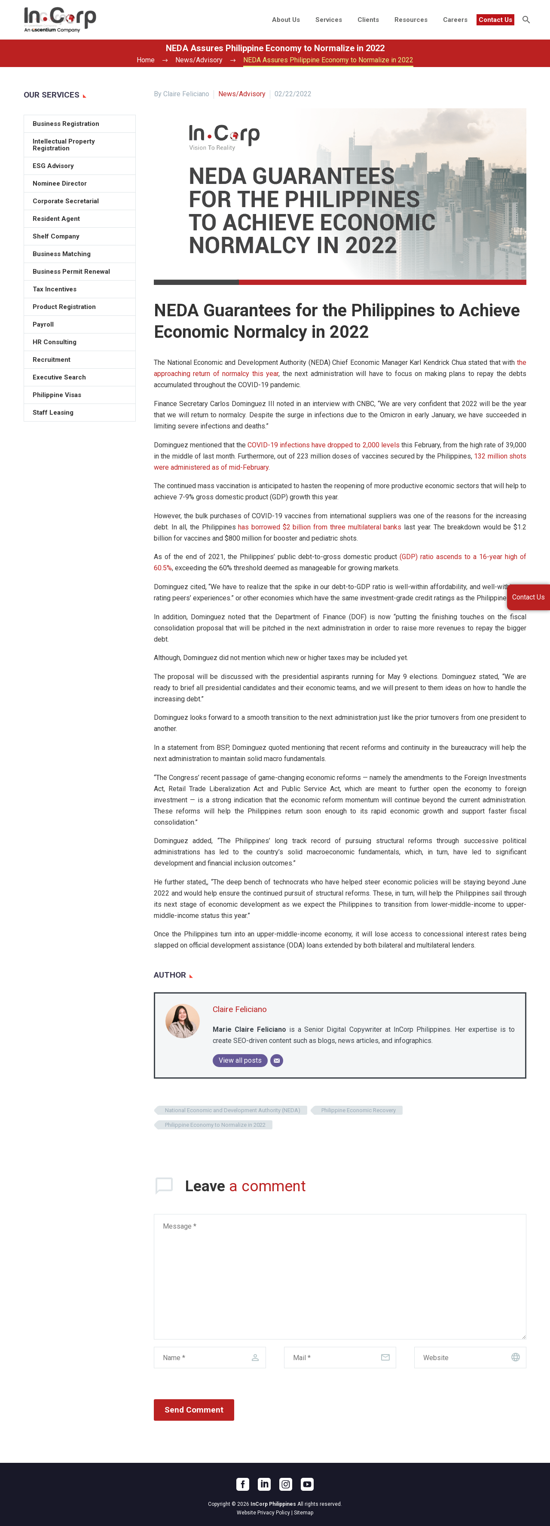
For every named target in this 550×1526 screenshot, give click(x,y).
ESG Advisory (53, 166)
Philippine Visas (57, 395)
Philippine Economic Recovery (358, 1110)
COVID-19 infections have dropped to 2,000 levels (323, 445)
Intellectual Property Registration (64, 145)
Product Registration (64, 307)
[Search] (525, 19)
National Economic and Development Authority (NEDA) (232, 1110)
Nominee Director (60, 183)
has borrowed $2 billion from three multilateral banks (319, 527)
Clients (368, 19)
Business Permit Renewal (71, 271)
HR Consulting (54, 342)
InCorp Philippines (273, 1504)
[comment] (340, 1276)
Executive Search (59, 377)
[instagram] (285, 1484)
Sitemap (303, 1513)
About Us (286, 19)
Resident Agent (56, 219)
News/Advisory (242, 94)
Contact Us (495, 20)
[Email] (276, 1060)
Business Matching (62, 254)
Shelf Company (56, 236)
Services (328, 19)
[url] (470, 1357)
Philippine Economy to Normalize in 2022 (215, 1125)
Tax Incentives (54, 289)
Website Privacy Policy (263, 1513)
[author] (210, 1357)
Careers (455, 19)
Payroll (43, 324)
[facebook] (242, 1484)
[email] (340, 1357)
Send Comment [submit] (194, 1410)
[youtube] (307, 1484)
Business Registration (66, 124)
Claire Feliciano (240, 1009)
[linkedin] (264, 1484)
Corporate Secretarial (66, 201)
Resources (411, 19)
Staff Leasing (53, 412)
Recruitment (51, 360)
